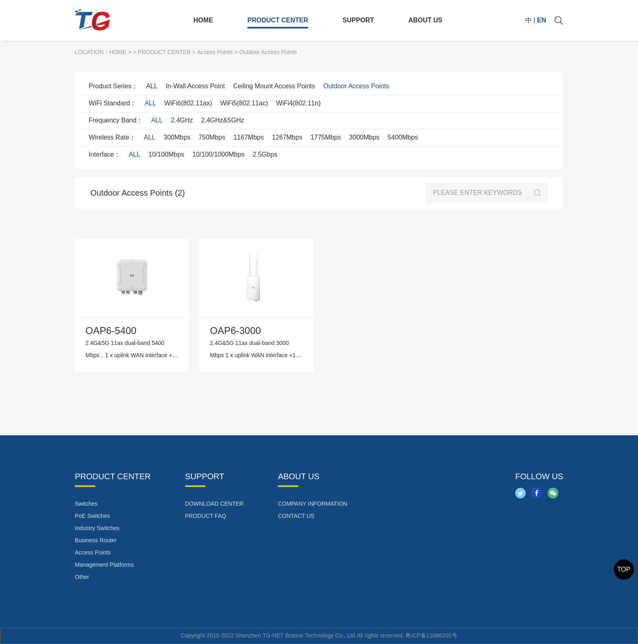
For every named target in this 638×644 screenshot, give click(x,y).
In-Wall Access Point (195, 86)
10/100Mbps (166, 154)
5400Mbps (403, 137)
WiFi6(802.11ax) (188, 103)
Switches (86, 503)
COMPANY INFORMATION (312, 503)
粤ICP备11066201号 (431, 635)
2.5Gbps (265, 154)
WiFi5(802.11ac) (244, 103)
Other (82, 577)
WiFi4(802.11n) (298, 103)
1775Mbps (325, 137)
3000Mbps (364, 137)
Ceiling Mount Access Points (274, 86)
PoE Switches (92, 516)
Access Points (215, 52)
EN (541, 20)
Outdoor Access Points (356, 86)
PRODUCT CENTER (277, 20)
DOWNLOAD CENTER (214, 503)
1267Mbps (287, 137)
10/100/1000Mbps (218, 154)
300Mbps (177, 137)
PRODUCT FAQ (205, 516)
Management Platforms (104, 564)
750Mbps (212, 137)
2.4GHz (182, 120)
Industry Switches (97, 528)
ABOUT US (426, 20)
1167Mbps (249, 137)
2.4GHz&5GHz (222, 120)
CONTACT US (296, 516)
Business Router (96, 540)
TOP (624, 569)
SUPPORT (358, 20)
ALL (151, 86)
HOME (203, 20)
